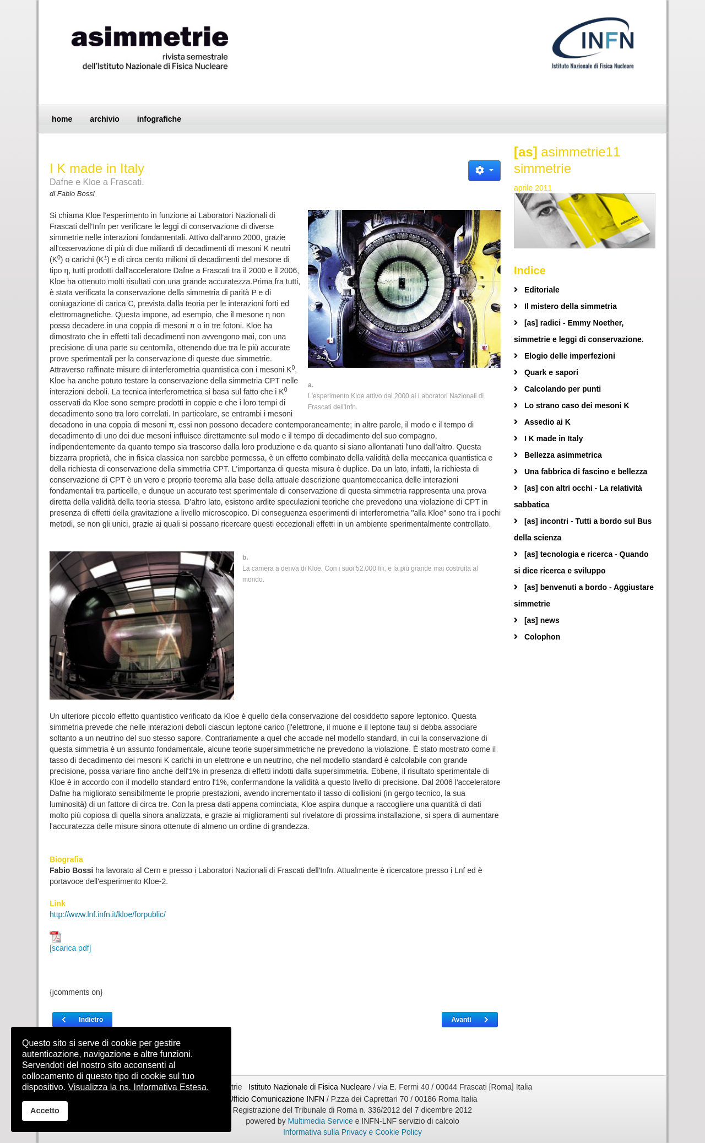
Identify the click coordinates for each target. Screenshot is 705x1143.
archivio (105, 119)
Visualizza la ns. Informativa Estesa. (138, 1087)
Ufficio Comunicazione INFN (275, 1099)
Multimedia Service (320, 1121)
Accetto (44, 1110)
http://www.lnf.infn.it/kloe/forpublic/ (108, 914)
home (62, 119)
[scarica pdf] (70, 941)
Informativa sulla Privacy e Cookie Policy (352, 1132)
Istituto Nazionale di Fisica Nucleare (310, 1086)
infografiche (159, 119)
